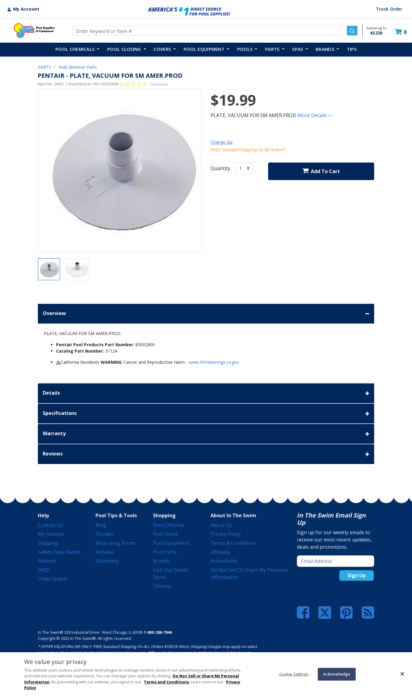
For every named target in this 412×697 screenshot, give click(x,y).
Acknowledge (336, 674)
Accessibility (224, 560)
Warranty (206, 434)
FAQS (44, 570)
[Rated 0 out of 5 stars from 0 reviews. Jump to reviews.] (144, 84)
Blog (100, 525)
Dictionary (107, 560)
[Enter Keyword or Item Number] (214, 30)
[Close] (402, 673)
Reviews (206, 454)
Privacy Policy (226, 534)
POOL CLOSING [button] (124, 49)
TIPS (352, 49)
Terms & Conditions (233, 543)
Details (206, 393)
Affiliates (220, 552)
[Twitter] (324, 612)
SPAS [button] (298, 49)
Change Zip (222, 142)
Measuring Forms (115, 543)
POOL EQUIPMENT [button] (205, 49)
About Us (221, 525)
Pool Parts (165, 552)
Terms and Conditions (166, 682)
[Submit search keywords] (352, 30)
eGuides (104, 534)
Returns (47, 560)
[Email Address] (335, 561)
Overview (206, 313)
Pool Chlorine (168, 525)
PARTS (44, 67)
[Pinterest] (346, 612)
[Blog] (368, 612)
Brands (161, 560)
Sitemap (162, 586)
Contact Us (50, 525)
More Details (314, 115)
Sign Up (356, 575)
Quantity (220, 168)
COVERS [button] (163, 49)
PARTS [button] (273, 49)
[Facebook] (303, 612)
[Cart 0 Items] (401, 31)
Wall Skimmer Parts (78, 67)
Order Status (52, 578)
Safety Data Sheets (59, 552)
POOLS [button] (245, 49)
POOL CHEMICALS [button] (75, 49)
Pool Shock (165, 534)
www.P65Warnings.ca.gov (214, 362)
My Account (51, 534)
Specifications (206, 413)
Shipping (48, 543)
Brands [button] (325, 49)
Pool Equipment (171, 543)
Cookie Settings (293, 674)
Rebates (104, 552)
